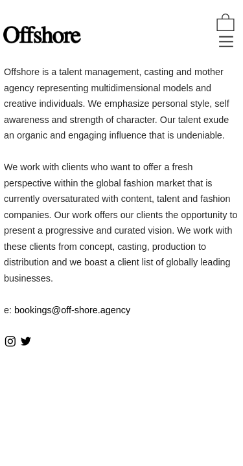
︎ (25, 342)
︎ (225, 23)
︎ (226, 41)
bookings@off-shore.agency (72, 310)
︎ (10, 342)
